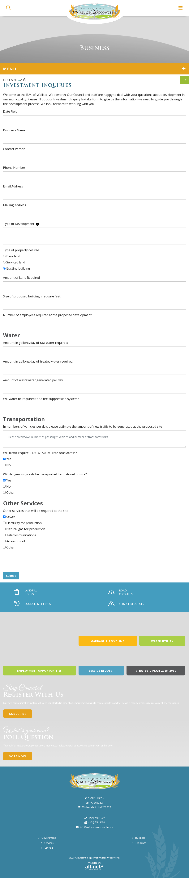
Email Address (13, 186)
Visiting (49, 847)
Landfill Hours (25, 592)
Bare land (13, 256)
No (8, 465)
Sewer (10, 517)
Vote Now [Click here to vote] (17, 756)
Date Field (10, 111)
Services (49, 842)
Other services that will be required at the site (35, 511)
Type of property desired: (21, 250)
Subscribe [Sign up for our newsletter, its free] (17, 714)
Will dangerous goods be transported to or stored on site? (45, 474)
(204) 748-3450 (96, 822)
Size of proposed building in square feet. (32, 296)
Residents (140, 842)
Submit (11, 576)
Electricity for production (24, 523)
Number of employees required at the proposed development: (47, 315)
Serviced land (15, 262)
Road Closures (120, 592)
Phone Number (14, 168)
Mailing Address (14, 205)
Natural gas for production (25, 529)
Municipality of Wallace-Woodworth (94, 12)
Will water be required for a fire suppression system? (41, 399)
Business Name (14, 130)
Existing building (18, 268)
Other (10, 492)
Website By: (94, 866)
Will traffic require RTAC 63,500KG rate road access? (40, 453)
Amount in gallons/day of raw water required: (35, 343)
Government (48, 837)
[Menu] (180, 7)
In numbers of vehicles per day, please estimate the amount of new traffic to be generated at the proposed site (82, 426)
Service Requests (126, 604)
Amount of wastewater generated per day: (33, 380)
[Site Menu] (94, 68)
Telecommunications (21, 535)
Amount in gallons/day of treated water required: (38, 361)
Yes (8, 459)
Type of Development (21, 224)
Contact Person (14, 149)
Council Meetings (32, 604)
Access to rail (15, 541)
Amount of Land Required (21, 277)
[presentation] (32, 561)
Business (140, 837)
